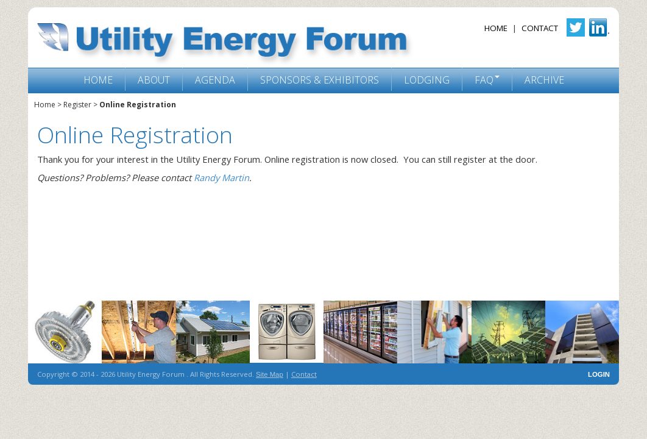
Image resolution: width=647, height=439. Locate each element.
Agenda (215, 80)
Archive (544, 80)
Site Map (269, 374)
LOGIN (599, 374)
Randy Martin (221, 177)
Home (495, 28)
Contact (539, 28)
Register (77, 104)
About (154, 80)
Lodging (427, 80)
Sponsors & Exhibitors (319, 80)
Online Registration (137, 104)
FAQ (484, 80)
